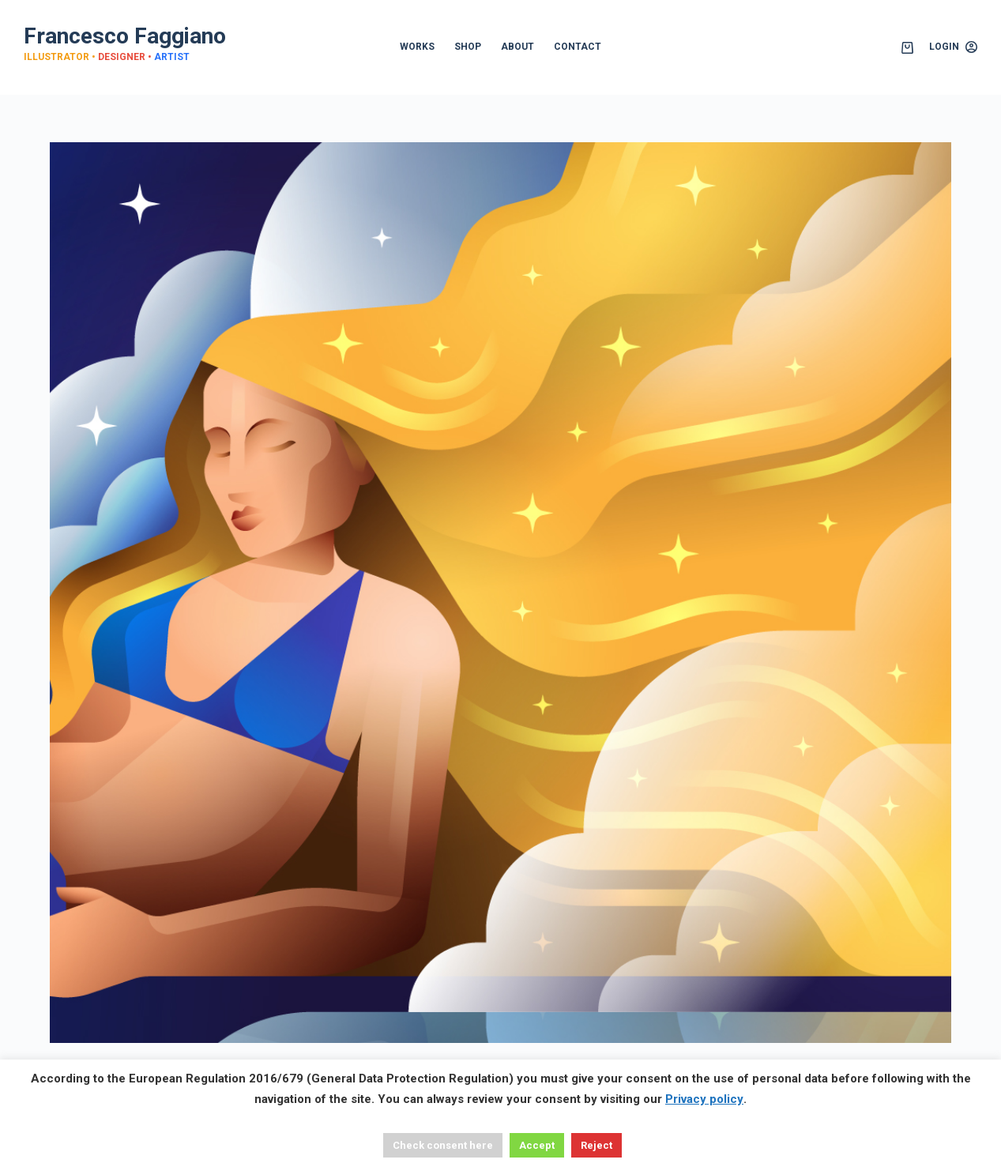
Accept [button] (537, 1145)
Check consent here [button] (443, 1145)
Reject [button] (596, 1145)
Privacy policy (704, 1099)
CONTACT (577, 46)
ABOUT (517, 46)
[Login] (953, 47)
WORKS (417, 46)
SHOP (467, 46)
